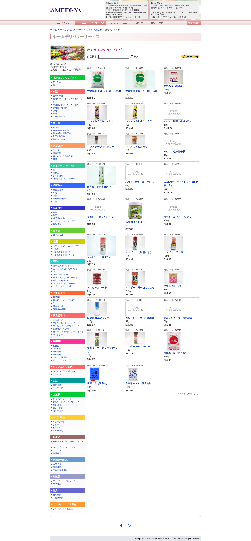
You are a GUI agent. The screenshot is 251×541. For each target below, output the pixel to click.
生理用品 (56, 484)
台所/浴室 (56, 464)
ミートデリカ (58, 116)
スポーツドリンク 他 (61, 286)
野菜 (54, 212)
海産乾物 (56, 351)
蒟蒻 (54, 195)
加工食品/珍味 (59, 136)
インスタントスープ (61, 360)
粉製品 (55, 346)
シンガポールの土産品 (62, 509)
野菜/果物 (56, 385)
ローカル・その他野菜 (62, 156)
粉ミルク (56, 428)
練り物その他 (59, 139)
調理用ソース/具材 (60, 329)
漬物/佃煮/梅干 (58, 198)
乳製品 (55, 173)
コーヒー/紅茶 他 (59, 275)
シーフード (57, 388)
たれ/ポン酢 (57, 320)
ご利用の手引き (58, 67)
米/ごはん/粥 (57, 235)
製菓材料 (56, 348)
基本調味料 (96, 29)
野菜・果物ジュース (61, 280)
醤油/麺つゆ (57, 306)
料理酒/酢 (56, 297)
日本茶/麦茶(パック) (60, 266)
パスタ (55, 249)
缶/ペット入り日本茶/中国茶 (64, 269)
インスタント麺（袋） (62, 252)
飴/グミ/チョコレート (61, 399)
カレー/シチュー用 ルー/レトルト (67, 332)
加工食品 (56, 82)
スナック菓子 (58, 408)
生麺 (54, 201)
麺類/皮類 (56, 224)
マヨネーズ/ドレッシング (63, 323)
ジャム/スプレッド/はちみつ (64, 371)
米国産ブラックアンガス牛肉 (64, 105)
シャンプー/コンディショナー (65, 447)
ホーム (53, 29)
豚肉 (54, 111)
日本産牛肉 (57, 96)
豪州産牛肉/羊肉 (59, 108)
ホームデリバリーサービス (74, 29)
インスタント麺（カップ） (63, 255)
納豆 (54, 215)
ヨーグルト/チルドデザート (64, 179)
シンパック (57, 127)
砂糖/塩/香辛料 (58, 309)
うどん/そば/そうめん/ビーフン (65, 246)
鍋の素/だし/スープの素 (62, 300)
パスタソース (58, 335)
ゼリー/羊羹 (57, 411)
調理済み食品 (58, 218)
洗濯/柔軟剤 (57, 467)
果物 (54, 159)
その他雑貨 (57, 498)
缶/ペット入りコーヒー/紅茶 (64, 277)
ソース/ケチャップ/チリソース (65, 326)
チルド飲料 (57, 176)
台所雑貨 (56, 495)
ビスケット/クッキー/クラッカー (66, 402)
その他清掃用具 (59, 470)
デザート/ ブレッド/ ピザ (63, 221)
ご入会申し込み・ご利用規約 (65, 69)
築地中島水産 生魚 (60, 130)
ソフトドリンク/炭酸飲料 (63, 283)
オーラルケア (58, 450)
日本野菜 (56, 153)
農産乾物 (56, 354)
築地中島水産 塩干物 (61, 133)
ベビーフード (58, 422)
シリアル (57, 374)
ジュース (56, 425)
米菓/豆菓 (56, 405)
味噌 (54, 193)
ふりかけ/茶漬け (59, 357)
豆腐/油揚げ (57, 190)
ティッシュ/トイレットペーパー (66, 481)
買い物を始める (58, 64)
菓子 (54, 85)
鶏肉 (54, 114)
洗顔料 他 (56, 453)
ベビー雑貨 (57, 430)
